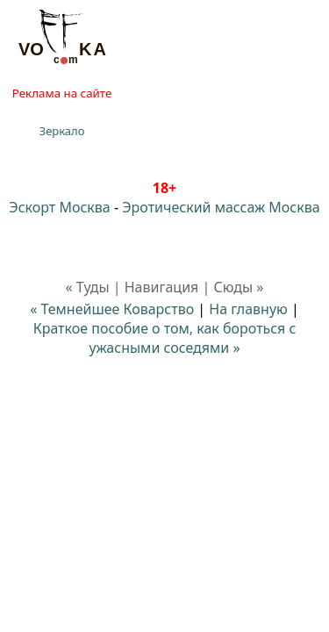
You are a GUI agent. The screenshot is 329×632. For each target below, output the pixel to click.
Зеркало (62, 131)
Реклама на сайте (61, 93)
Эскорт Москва (59, 207)
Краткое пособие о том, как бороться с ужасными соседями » (165, 338)
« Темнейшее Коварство (112, 309)
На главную (248, 309)
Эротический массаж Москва (220, 207)
